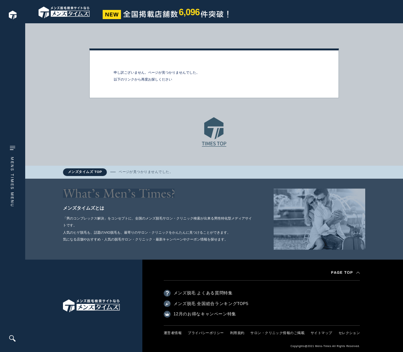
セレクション (349, 333)
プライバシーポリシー (206, 333)
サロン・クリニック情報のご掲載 (277, 333)
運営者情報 (173, 333)
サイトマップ (321, 333)
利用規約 (237, 333)
